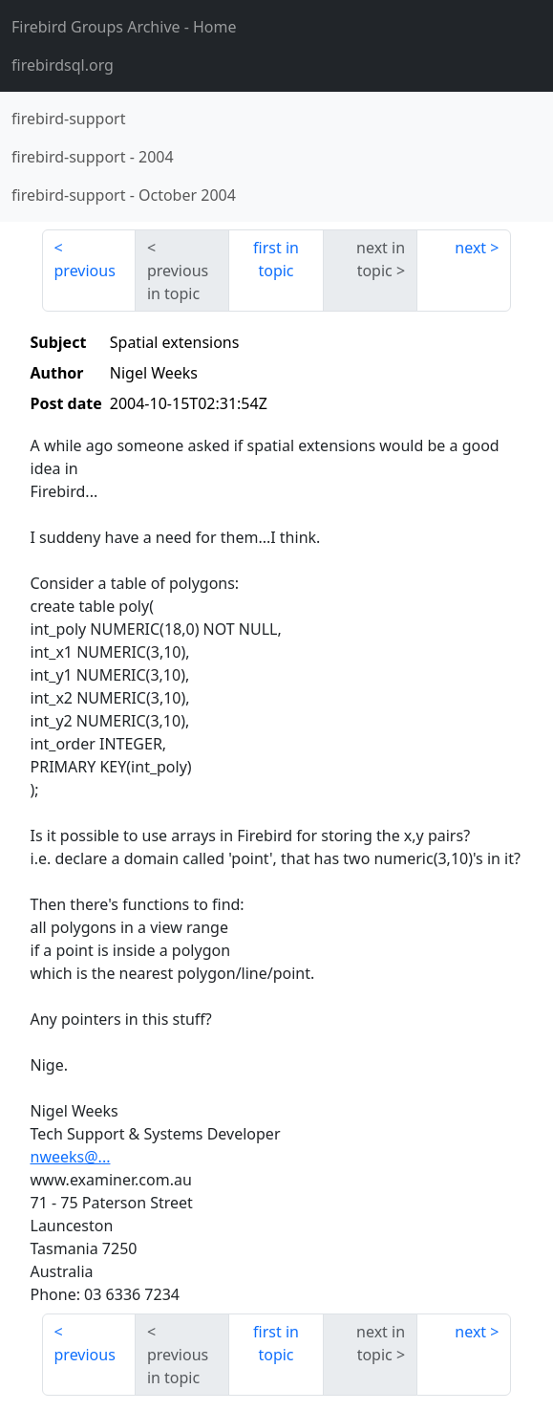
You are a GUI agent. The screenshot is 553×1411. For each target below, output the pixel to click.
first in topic (276, 259)
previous (85, 270)
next (470, 247)
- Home (124, 26)
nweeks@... (71, 1156)
